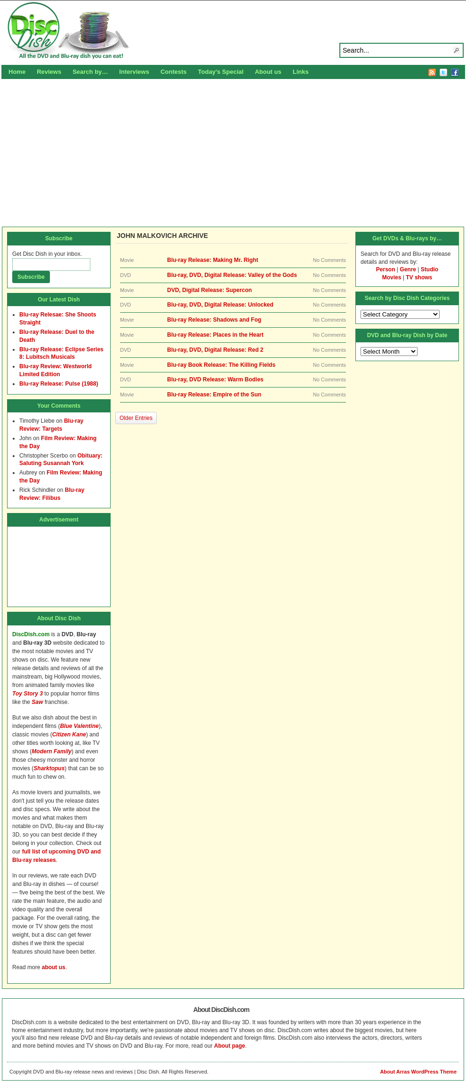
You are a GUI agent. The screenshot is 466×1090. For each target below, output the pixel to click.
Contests (174, 71)
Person (385, 269)
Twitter (443, 72)
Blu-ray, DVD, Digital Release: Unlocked (220, 304)
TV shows (419, 277)
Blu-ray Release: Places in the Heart (215, 335)
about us (53, 967)
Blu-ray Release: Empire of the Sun (214, 394)
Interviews (134, 71)
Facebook (454, 72)
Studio (429, 269)
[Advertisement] (233, 151)
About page (229, 1046)
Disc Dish (233, 31)
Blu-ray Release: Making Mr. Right (212, 260)
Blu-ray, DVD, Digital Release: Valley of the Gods (232, 275)
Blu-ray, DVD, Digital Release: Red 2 (215, 350)
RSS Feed (432, 72)
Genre (408, 269)
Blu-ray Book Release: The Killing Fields (221, 365)
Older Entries (136, 418)
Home (16, 71)
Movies (392, 277)
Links (301, 71)
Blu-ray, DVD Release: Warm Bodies (215, 379)
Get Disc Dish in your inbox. (47, 254)
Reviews (49, 71)
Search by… (90, 71)
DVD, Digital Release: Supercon (209, 290)
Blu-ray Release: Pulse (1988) (58, 383)
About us (268, 71)
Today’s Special (221, 71)
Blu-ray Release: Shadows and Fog (214, 319)
